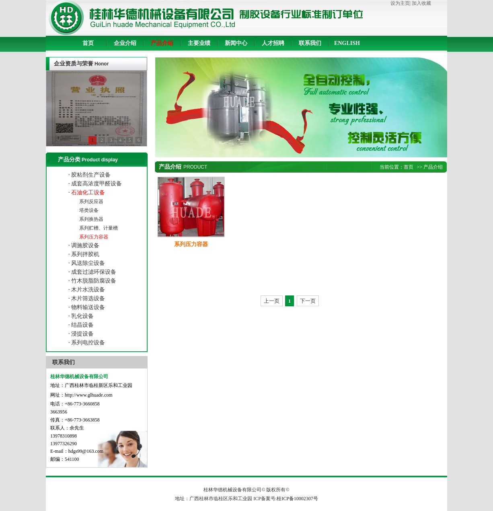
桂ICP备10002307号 (297, 498)
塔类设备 (88, 210)
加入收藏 (421, 3)
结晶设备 (82, 325)
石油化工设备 (87, 192)
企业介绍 (125, 43)
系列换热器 (90, 219)
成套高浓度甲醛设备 (96, 184)
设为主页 (400, 3)
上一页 (271, 301)
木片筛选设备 (87, 298)
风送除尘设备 (87, 263)
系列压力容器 (93, 237)
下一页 (308, 301)
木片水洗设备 (87, 290)
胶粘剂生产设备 (90, 175)
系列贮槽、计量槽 (98, 228)
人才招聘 (273, 43)
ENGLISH (347, 43)
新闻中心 (236, 43)
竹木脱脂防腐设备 (93, 281)
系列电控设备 (87, 343)
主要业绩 (199, 43)
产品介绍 (162, 43)
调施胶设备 (85, 245)
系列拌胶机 (85, 254)
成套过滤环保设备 (93, 272)
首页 (88, 43)
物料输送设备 (87, 307)
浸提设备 (82, 334)
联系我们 (310, 43)
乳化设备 (82, 316)
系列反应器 (90, 201)
